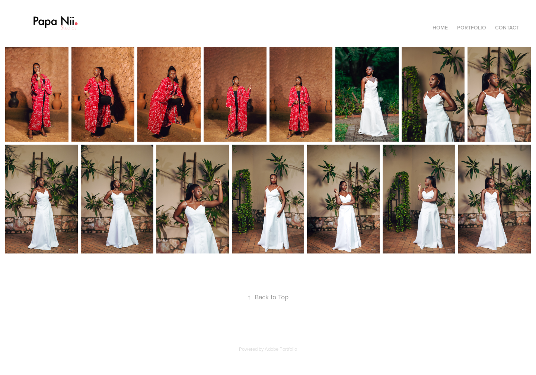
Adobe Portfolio (281, 349)
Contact (507, 27)
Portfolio (471, 27)
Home (440, 27)
